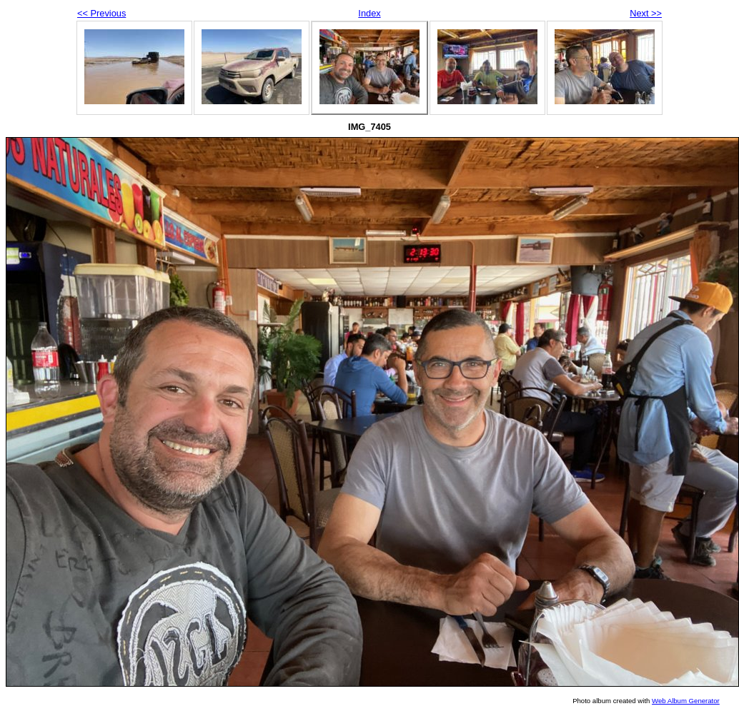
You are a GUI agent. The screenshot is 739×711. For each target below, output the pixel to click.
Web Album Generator (686, 701)
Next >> (646, 13)
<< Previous (101, 13)
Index (369, 13)
